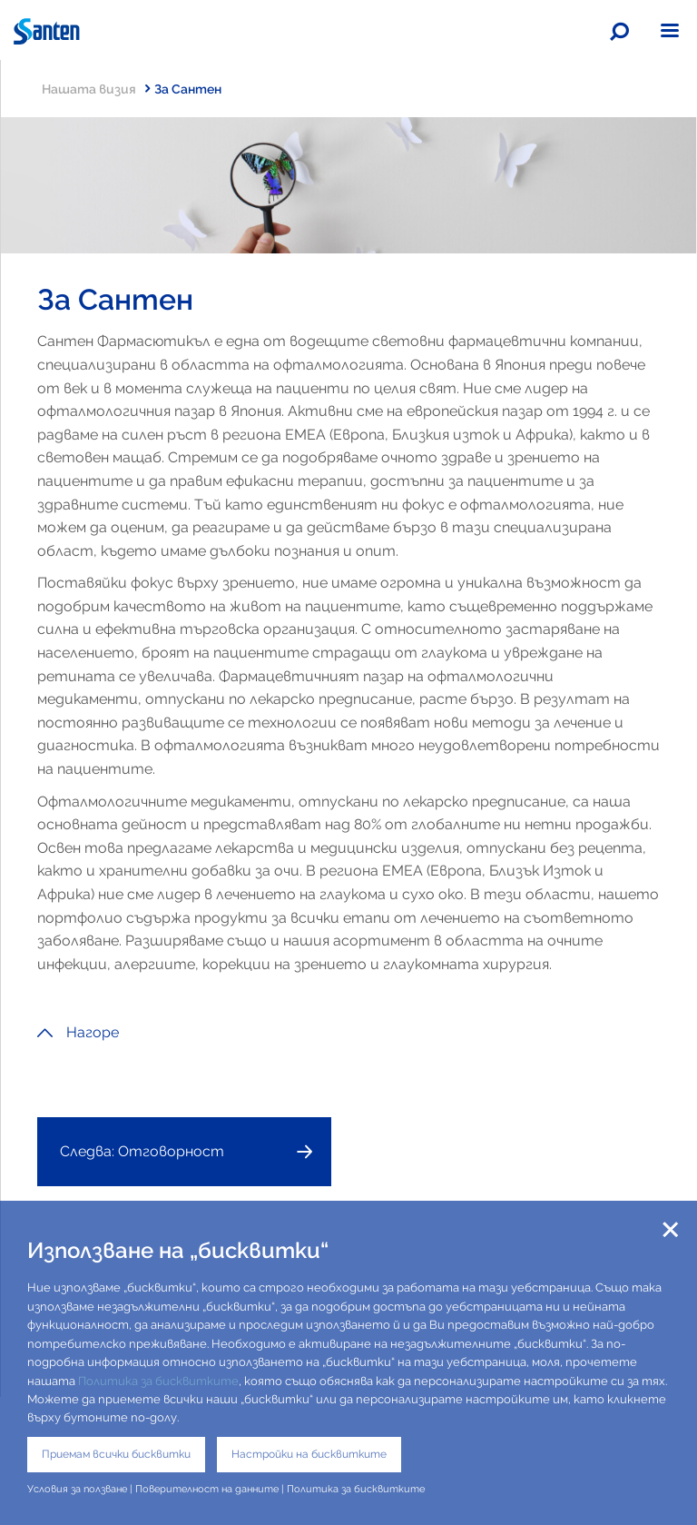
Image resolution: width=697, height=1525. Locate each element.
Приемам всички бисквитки (116, 1454)
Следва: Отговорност (142, 1151)
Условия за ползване (77, 1488)
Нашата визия (96, 88)
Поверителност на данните (207, 1488)
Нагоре (78, 1032)
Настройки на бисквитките (309, 1454)
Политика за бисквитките (158, 1381)
